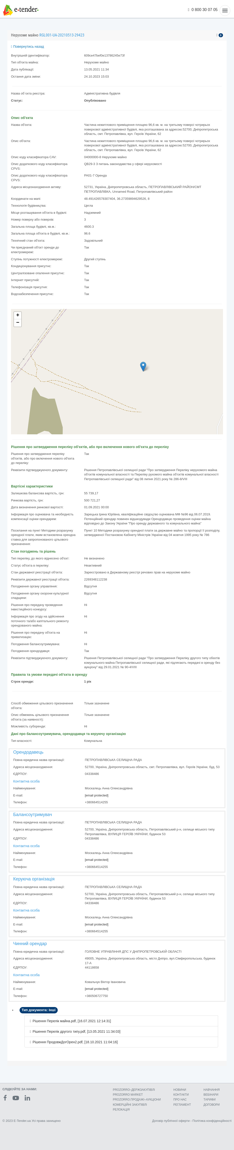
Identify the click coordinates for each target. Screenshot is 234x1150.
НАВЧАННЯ (211, 1089)
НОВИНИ (179, 1089)
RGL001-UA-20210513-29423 (61, 35)
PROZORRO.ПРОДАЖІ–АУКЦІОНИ (137, 1099)
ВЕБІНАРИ (210, 1094)
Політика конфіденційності (212, 1121)
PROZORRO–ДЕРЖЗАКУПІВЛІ (134, 1089)
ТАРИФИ (209, 1099)
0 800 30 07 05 (203, 10)
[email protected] (96, 795)
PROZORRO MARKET (128, 1094)
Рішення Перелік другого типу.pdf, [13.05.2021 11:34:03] (76, 1031)
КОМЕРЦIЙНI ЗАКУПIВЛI (130, 1104)
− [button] (17, 323)
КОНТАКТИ (181, 1094)
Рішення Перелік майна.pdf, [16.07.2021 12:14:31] (72, 1021)
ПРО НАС (180, 1099)
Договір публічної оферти (170, 1121)
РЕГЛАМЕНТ (182, 1104)
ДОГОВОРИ (211, 1104)
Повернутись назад (27, 46)
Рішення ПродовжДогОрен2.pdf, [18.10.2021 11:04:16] (75, 1042)
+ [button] (17, 315)
